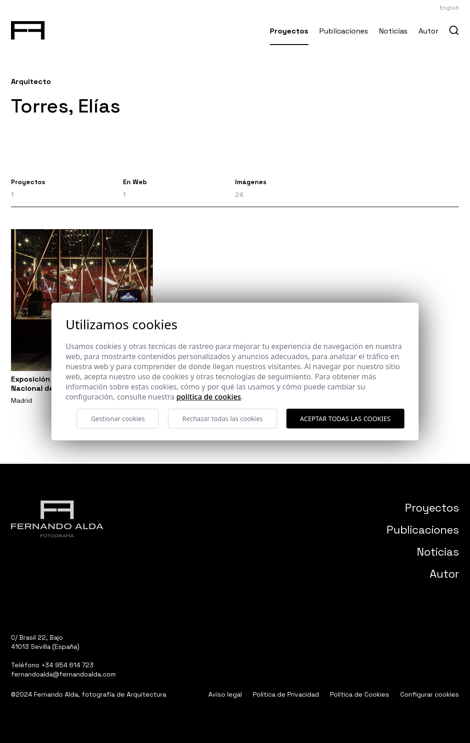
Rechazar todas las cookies (222, 418)
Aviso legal (225, 694)
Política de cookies (208, 397)
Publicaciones (343, 31)
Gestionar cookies (118, 418)
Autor (428, 31)
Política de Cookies (359, 694)
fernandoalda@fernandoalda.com (63, 674)
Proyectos (289, 31)
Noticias (393, 31)
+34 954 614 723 (67, 665)
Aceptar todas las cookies (345, 418)
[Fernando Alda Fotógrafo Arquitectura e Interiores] (28, 28)
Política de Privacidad (286, 694)
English (449, 7)
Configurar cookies (429, 694)
